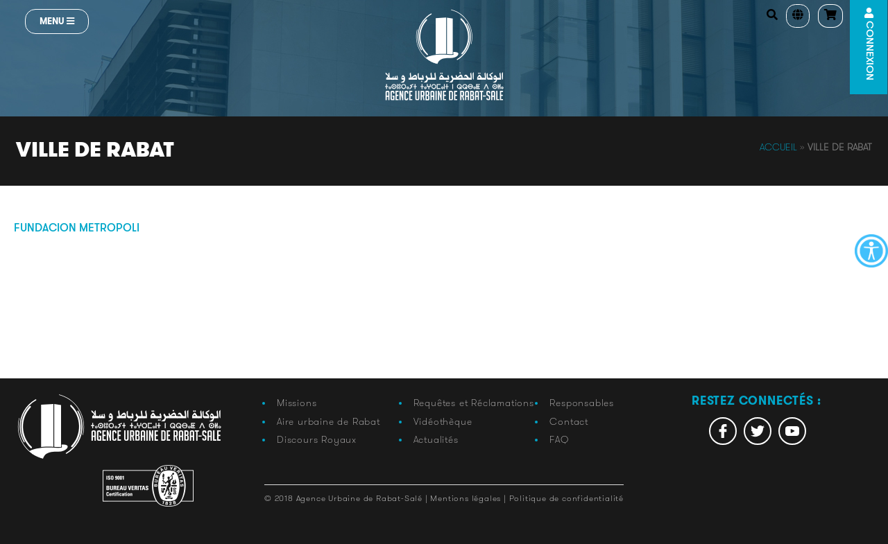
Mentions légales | (469, 498)
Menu (57, 21)
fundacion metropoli (76, 228)
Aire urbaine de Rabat (328, 421)
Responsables (581, 403)
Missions (296, 403)
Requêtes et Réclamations (473, 403)
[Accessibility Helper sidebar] (871, 250)
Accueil (778, 147)
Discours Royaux (317, 439)
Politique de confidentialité (566, 498)
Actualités (436, 439)
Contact (568, 421)
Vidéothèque (442, 421)
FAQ (558, 439)
